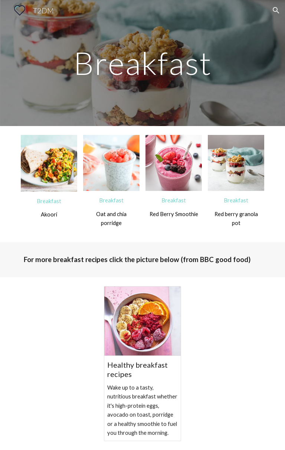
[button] (276, 10)
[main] (142, 63)
